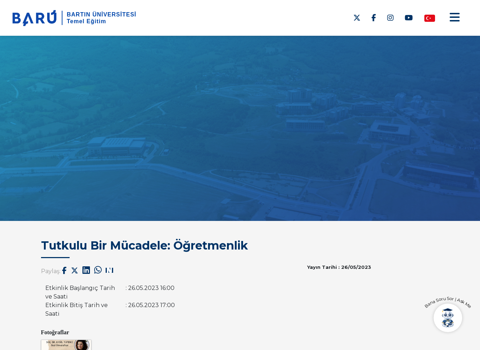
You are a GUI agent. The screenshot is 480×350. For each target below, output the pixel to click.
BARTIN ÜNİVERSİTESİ (101, 14)
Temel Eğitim (86, 21)
